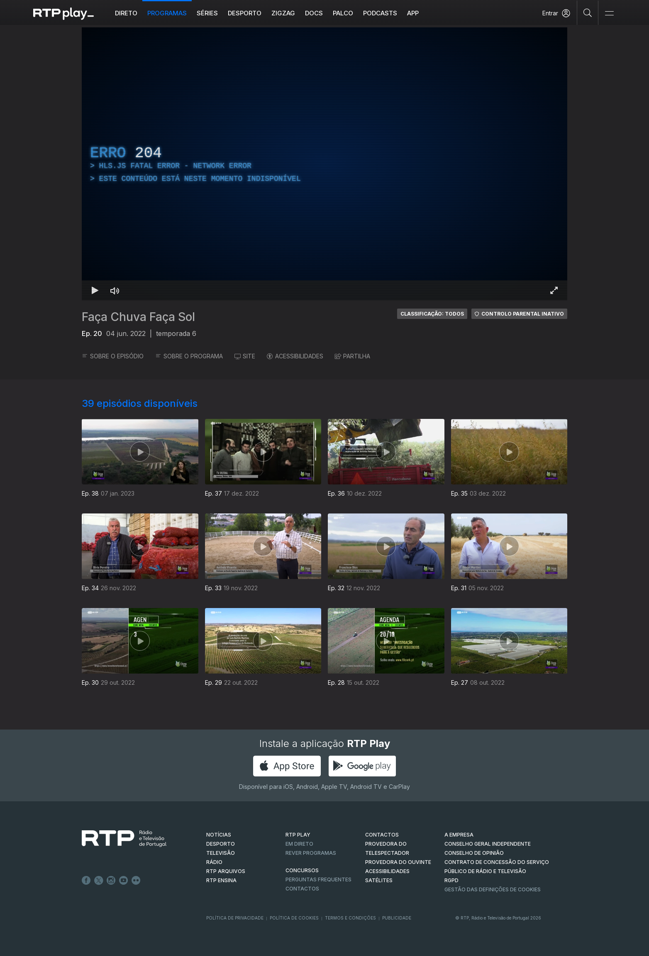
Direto (126, 13)
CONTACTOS (382, 835)
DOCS (314, 13)
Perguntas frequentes (318, 879)
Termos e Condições (350, 917)
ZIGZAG (283, 13)
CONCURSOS (302, 870)
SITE (244, 356)
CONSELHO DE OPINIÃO (474, 853)
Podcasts (380, 13)
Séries (207, 13)
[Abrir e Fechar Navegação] (609, 13)
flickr (136, 880)
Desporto (244, 13)
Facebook (86, 880)
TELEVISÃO (220, 853)
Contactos (302, 888)
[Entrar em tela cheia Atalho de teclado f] (554, 290)
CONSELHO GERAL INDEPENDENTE (487, 844)
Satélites (379, 880)
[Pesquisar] (587, 12)
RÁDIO (214, 862)
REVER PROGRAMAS (310, 853)
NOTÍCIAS (218, 835)
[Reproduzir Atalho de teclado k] (95, 290)
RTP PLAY (297, 835)
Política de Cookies (294, 917)
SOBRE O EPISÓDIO (113, 356)
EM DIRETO (299, 844)
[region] (324, 163)
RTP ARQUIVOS (225, 871)
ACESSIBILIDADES (295, 356)
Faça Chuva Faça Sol (138, 317)
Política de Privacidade (235, 917)
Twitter (98, 880)
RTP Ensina (221, 880)
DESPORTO (220, 844)
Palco (343, 13)
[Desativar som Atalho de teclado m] (115, 290)
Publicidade (396, 917)
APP (413, 13)
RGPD (451, 880)
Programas (167, 13)
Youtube (123, 880)
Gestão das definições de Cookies (492, 889)
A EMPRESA (458, 835)
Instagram (111, 880)
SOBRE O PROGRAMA (189, 356)
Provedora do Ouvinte (398, 862)
